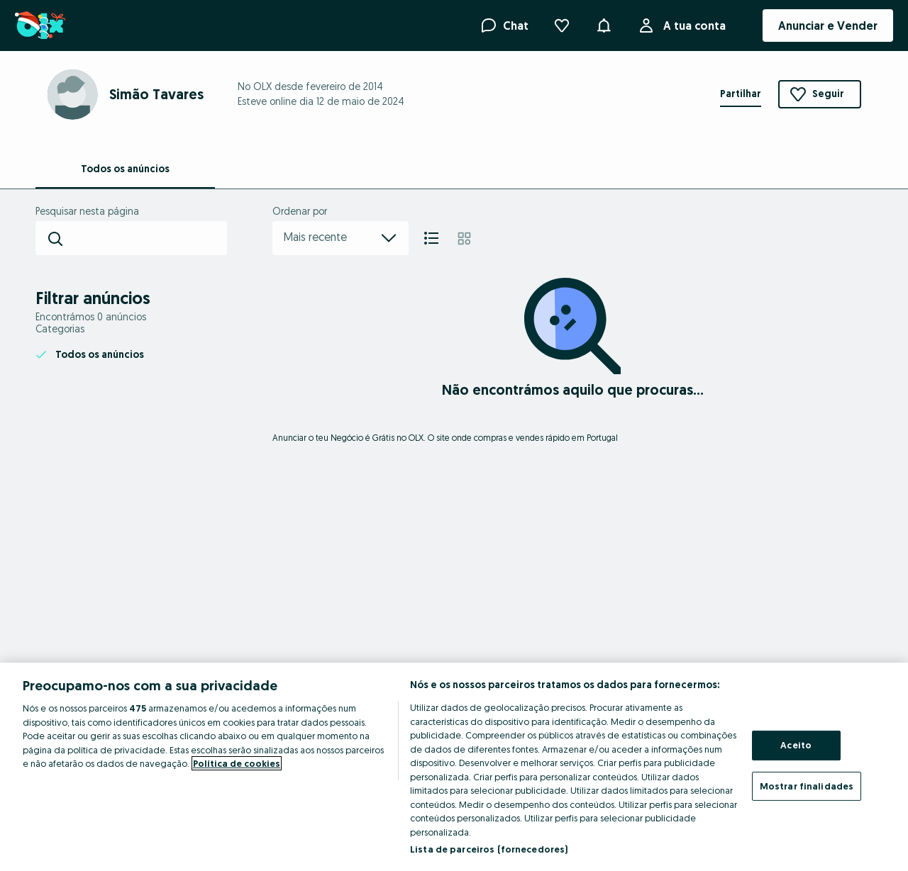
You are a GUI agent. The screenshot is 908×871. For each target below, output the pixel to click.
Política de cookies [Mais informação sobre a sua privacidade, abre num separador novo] (236, 763)
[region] (454, 767)
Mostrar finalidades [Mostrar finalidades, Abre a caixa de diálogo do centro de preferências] (806, 786)
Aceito (796, 745)
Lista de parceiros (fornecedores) (489, 849)
